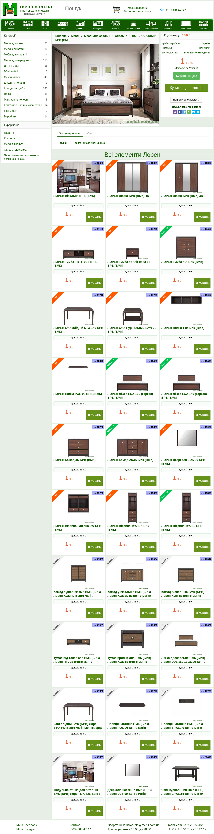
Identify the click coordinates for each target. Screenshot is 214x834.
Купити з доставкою (186, 88)
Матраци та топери (25, 100)
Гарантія (9, 132)
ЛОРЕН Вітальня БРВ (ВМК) (74, 196)
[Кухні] (28, 26)
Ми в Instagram (26, 829)
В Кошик (94, 216)
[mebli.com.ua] (10, 26)
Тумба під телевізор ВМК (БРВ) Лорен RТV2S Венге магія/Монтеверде (77, 661)
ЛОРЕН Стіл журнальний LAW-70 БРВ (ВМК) (132, 329)
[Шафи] (45, 26)
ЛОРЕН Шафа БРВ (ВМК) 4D (128, 196)
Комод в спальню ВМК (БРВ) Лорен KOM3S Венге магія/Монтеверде (182, 595)
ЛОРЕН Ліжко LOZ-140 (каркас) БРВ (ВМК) (184, 395)
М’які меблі (25, 71)
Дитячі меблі (25, 66)
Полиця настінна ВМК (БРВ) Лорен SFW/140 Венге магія (182, 725)
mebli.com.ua (36, 6)
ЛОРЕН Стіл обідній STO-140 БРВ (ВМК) (78, 329)
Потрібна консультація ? (186, 99)
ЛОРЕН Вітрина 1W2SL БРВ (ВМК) (181, 527)
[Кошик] (132, 9)
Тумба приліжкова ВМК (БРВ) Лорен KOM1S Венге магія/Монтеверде (129, 661)
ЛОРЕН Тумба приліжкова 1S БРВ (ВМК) (129, 263)
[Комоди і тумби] (133, 26)
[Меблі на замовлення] (203, 27)
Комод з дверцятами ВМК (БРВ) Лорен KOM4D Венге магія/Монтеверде (77, 595)
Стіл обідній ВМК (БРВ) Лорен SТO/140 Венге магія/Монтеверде (78, 725)
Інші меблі (25, 111)
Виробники (25, 116)
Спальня (121, 36)
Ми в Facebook (26, 825)
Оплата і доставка (15, 149)
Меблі (75, 36)
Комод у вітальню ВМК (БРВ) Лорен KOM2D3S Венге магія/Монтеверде (129, 595)
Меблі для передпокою (25, 60)
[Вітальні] (116, 26)
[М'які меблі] (186, 26)
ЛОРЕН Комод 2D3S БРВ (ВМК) (130, 460)
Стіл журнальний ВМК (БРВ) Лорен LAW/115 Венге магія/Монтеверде (182, 793)
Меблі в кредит (13, 144)
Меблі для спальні (97, 36)
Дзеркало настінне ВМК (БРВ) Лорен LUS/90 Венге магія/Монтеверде (130, 793)
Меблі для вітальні (25, 49)
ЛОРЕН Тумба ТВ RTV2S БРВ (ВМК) (75, 263)
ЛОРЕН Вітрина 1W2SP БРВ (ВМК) (128, 527)
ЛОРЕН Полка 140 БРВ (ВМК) (182, 328)
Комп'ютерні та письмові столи (25, 105)
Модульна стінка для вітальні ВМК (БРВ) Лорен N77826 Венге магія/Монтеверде (77, 793)
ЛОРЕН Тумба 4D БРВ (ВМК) (182, 262)
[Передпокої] (98, 26)
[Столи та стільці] (151, 26)
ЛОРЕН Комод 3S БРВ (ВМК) (75, 460)
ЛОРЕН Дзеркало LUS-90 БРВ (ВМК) (183, 461)
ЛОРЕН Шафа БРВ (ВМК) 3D (182, 196)
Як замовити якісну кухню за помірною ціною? (21, 157)
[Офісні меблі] (168, 26)
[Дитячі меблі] (80, 26)
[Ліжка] (63, 26)
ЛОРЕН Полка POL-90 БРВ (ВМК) (78, 394)
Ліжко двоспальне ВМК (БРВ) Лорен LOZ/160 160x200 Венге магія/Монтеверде (183, 661)
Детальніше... (78, 205)
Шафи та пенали (25, 83)
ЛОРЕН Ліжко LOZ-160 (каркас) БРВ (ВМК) (130, 395)
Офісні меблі (25, 77)
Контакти (9, 138)
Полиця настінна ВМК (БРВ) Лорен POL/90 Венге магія (128, 725)
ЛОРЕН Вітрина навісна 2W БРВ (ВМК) (77, 527)
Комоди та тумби (25, 88)
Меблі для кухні (25, 43)
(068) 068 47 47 (80, 829)
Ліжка (25, 94)
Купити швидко (186, 76)
